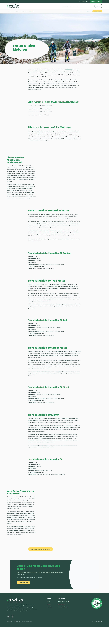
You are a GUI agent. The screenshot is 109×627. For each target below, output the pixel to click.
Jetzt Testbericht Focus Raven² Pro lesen (40, 549)
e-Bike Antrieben (29, 179)
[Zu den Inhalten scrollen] (54, 58)
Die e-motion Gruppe (63, 607)
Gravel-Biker (58, 422)
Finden (98, 6)
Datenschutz (17, 621)
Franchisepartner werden (64, 601)
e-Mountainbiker (49, 422)
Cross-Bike (32, 517)
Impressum (9, 621)
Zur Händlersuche (23, 582)
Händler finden (97, 11)
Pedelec (20, 499)
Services (81, 11)
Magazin (88, 11)
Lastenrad (24, 11)
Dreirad (16, 11)
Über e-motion (61, 604)
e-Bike (10, 11)
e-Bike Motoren (68, 69)
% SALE (31, 11)
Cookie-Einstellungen (27, 621)
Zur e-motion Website (97, 621)
